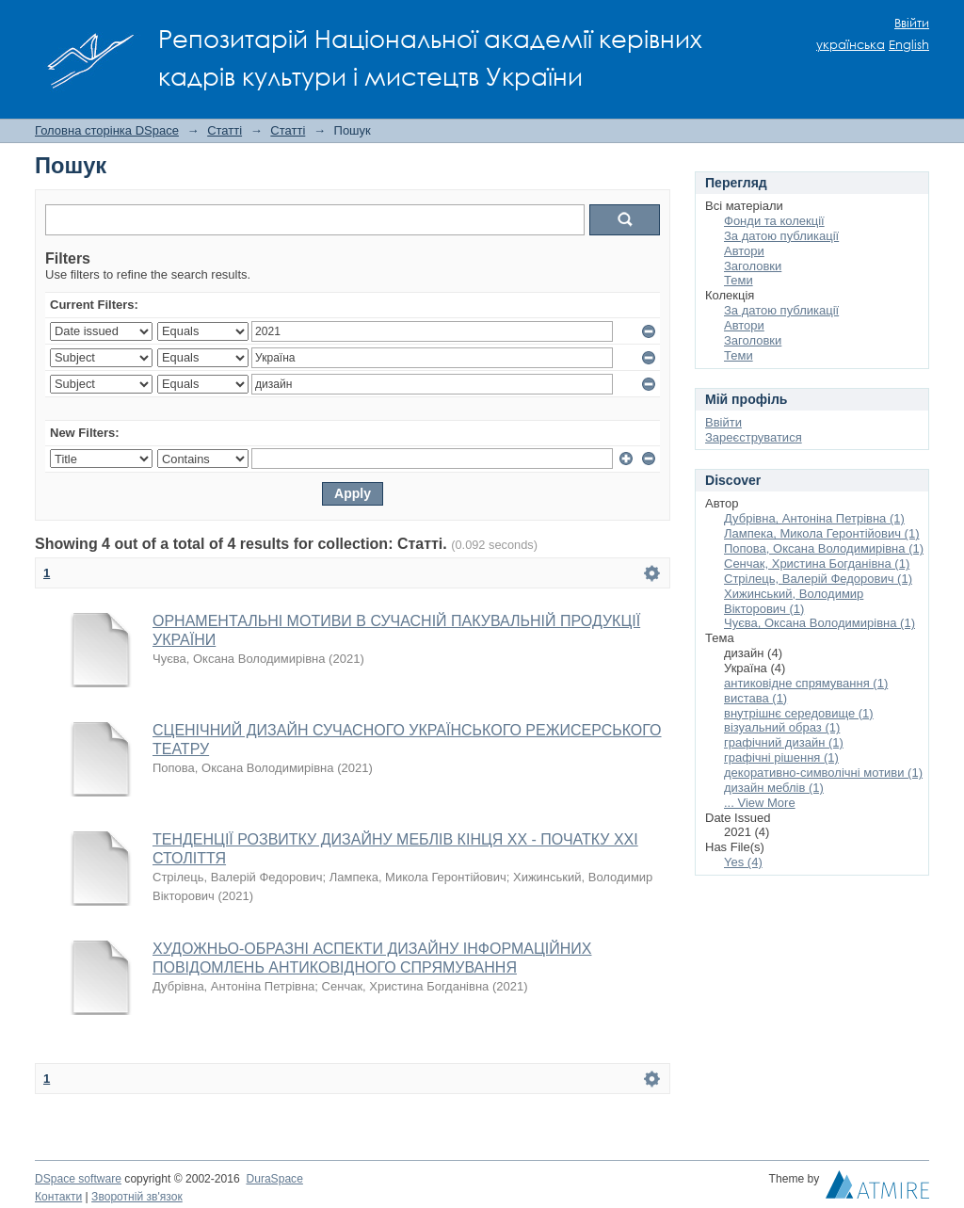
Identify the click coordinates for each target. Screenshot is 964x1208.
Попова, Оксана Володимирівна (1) (824, 548)
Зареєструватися (753, 437)
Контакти (58, 1196)
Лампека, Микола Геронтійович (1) (822, 533)
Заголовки (752, 266)
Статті (224, 130)
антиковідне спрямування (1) (806, 683)
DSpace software (78, 1178)
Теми (738, 280)
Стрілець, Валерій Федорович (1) (818, 579)
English (909, 45)
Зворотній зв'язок (137, 1196)
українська (850, 45)
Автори (744, 251)
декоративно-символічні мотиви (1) (823, 772)
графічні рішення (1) (781, 757)
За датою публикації (781, 236)
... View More (759, 803)
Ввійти (911, 23)
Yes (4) (743, 862)
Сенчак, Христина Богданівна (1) (816, 563)
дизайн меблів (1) (774, 788)
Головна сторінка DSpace (107, 130)
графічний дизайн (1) (784, 742)
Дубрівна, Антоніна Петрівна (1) (814, 518)
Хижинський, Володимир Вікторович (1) (793, 601)
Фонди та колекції (774, 221)
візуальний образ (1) (782, 727)
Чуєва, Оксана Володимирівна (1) (819, 623)
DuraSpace (274, 1178)
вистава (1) (755, 698)
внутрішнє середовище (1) (799, 713)
